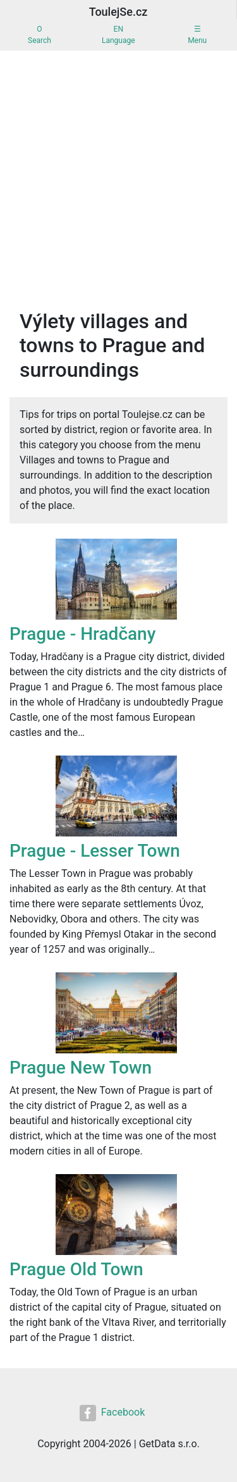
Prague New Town (80, 1067)
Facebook (112, 1413)
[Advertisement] (118, 175)
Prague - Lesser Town (94, 850)
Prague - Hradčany (82, 633)
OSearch (39, 35)
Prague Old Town (76, 1269)
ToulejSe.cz (118, 11)
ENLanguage (118, 35)
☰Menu (197, 35)
